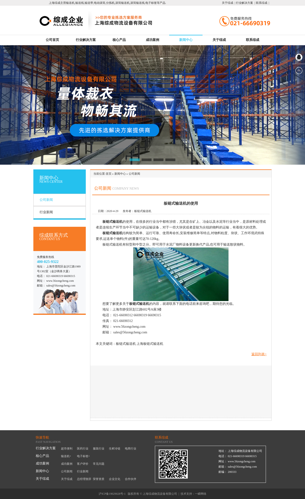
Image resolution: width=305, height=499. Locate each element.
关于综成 (219, 40)
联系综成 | (262, 3)
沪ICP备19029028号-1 (112, 493)
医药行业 (82, 448)
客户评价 (82, 463)
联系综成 (252, 40)
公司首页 (52, 40)
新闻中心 (186, 40)
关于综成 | (228, 3)
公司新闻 (46, 200)
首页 (109, 173)
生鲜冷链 (114, 448)
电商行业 (130, 448)
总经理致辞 (84, 479)
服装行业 (98, 448)
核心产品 (119, 40)
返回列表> (259, 354)
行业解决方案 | (245, 3)
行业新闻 (46, 212)
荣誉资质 (98, 479)
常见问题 (98, 463)
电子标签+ (83, 456)
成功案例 (152, 40)
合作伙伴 (130, 479)
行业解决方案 (86, 40)
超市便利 (66, 448)
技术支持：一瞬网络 (193, 493)
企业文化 (114, 479)
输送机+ (66, 456)
